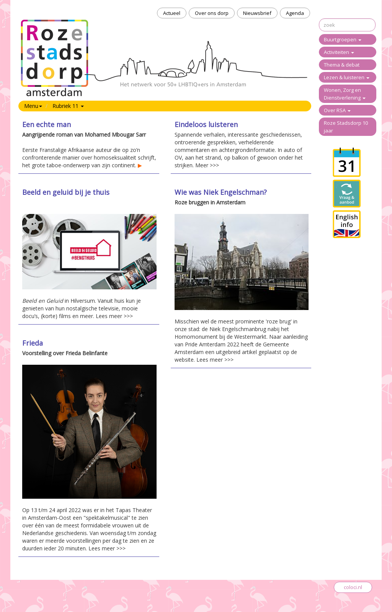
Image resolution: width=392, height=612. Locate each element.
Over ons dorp (212, 13)
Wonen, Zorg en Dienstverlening (345, 93)
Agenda (295, 13)
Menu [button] (33, 105)
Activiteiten (339, 52)
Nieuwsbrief (257, 13)
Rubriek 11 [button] (68, 105)
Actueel (171, 13)
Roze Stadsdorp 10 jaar (346, 126)
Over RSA (337, 110)
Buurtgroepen (342, 39)
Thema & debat (341, 64)
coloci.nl (353, 587)
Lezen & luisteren (346, 77)
